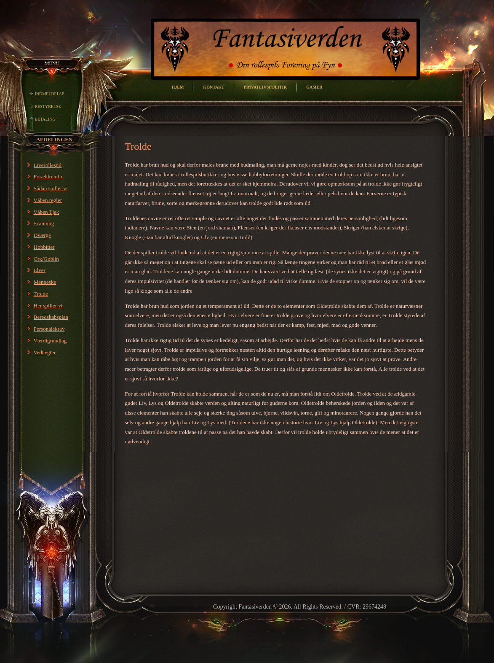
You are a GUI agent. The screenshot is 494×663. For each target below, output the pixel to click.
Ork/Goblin (46, 259)
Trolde (41, 294)
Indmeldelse (49, 94)
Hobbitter (44, 247)
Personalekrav (49, 329)
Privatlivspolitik (265, 87)
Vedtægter (45, 352)
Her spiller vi (48, 305)
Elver (39, 270)
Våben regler (48, 200)
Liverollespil (47, 165)
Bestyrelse (48, 106)
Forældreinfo (48, 176)
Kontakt (213, 87)
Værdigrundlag (50, 340)
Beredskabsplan (51, 317)
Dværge (42, 235)
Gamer (314, 87)
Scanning (44, 223)
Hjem (177, 87)
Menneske (45, 282)
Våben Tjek (46, 212)
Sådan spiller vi (51, 188)
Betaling (45, 119)
